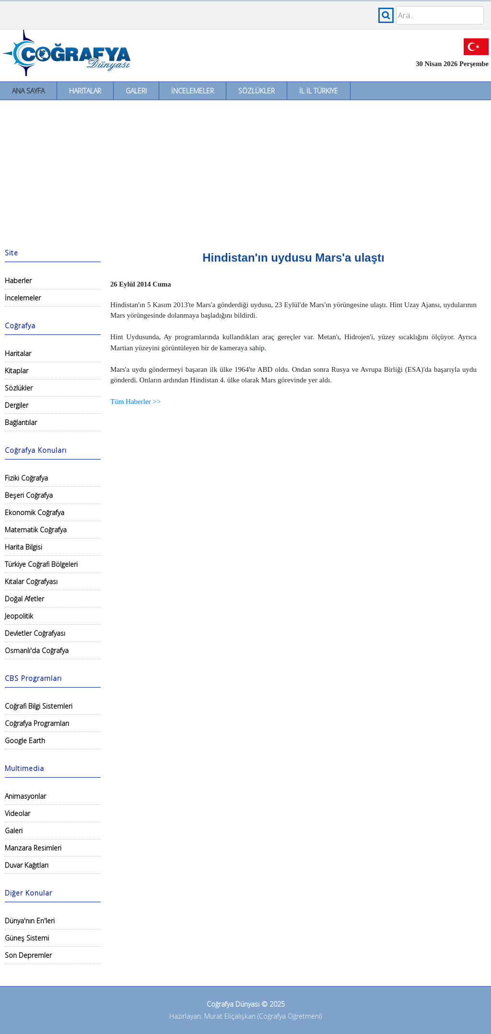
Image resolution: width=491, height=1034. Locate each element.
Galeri (136, 90)
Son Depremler (28, 955)
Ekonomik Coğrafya (34, 512)
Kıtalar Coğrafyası (31, 581)
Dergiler (16, 405)
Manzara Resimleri (33, 847)
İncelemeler (192, 90)
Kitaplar (16, 370)
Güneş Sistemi (27, 937)
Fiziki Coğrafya (26, 478)
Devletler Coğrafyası (35, 633)
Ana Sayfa (28, 90)
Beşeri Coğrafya (29, 495)
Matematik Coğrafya (36, 529)
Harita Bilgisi (23, 546)
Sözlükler (256, 90)
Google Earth (25, 740)
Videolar (17, 813)
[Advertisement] (245, 172)
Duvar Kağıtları (26, 865)
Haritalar (85, 90)
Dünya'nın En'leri (30, 920)
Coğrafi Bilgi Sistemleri (38, 706)
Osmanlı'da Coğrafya (37, 650)
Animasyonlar (25, 796)
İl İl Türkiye (318, 90)
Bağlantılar (21, 422)
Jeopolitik (19, 615)
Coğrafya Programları (37, 723)
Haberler (18, 280)
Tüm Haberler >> (135, 401)
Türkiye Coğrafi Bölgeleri (41, 564)
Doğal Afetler (24, 598)
